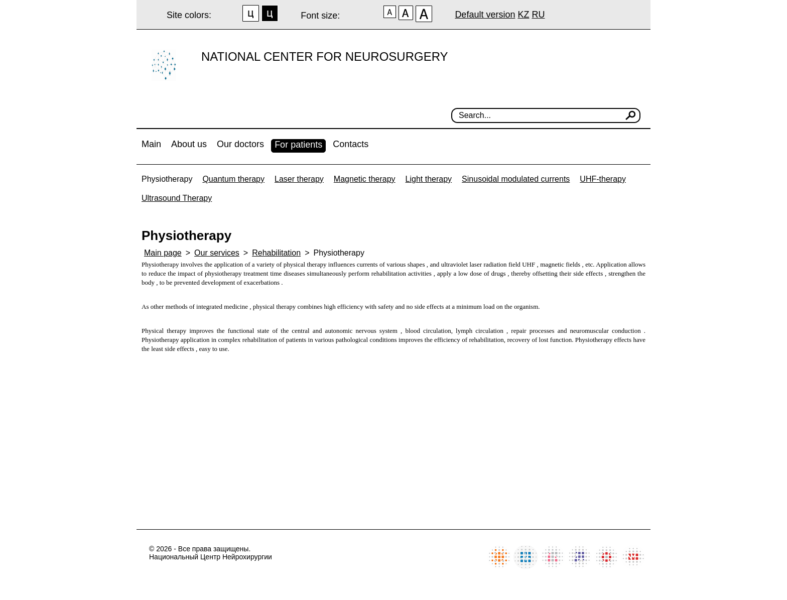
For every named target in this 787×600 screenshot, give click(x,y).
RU (538, 15)
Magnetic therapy (365, 179)
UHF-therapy (603, 179)
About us (189, 144)
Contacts (350, 144)
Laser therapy (299, 179)
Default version (485, 15)
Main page (163, 253)
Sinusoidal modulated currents (516, 179)
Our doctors (240, 144)
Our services (216, 253)
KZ (523, 15)
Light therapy (429, 179)
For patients (298, 145)
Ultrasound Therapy (177, 198)
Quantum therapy (233, 179)
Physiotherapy (167, 179)
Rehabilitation (276, 253)
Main (151, 144)
